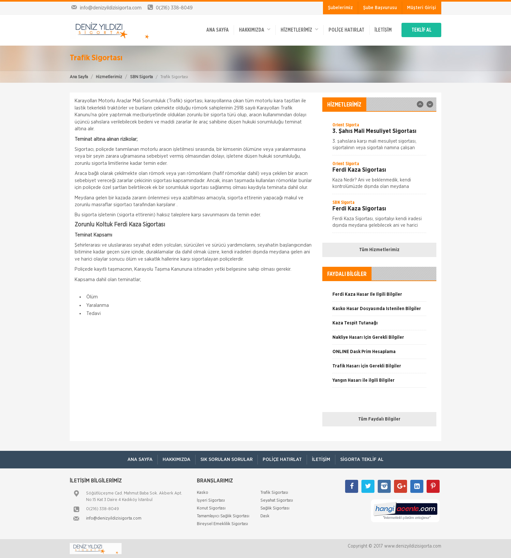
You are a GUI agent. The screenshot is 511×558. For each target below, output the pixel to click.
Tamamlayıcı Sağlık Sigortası (223, 516)
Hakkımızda (254, 29)
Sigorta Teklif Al (362, 459)
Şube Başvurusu (380, 8)
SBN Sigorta (141, 77)
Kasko (202, 493)
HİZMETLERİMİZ (299, 29)
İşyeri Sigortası (211, 500)
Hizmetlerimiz (109, 77)
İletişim (383, 30)
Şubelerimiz (340, 8)
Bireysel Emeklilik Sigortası (222, 524)
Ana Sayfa (79, 77)
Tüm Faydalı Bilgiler (379, 419)
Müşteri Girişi (421, 8)
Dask (265, 516)
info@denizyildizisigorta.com (113, 518)
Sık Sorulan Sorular (226, 459)
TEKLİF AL (421, 30)
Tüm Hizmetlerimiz (379, 250)
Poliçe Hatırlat (346, 30)
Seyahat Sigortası (276, 500)
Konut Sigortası (211, 508)
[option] (379, 138)
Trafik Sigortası (274, 493)
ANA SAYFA (217, 30)
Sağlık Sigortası (274, 508)
